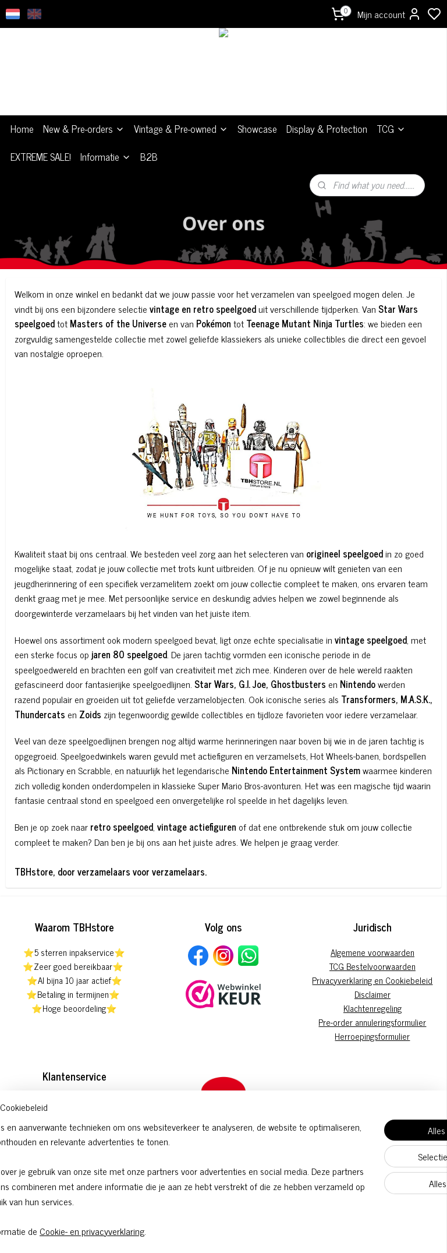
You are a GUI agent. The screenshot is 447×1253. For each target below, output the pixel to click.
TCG (391, 129)
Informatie (105, 157)
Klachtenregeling (372, 1008)
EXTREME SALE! (40, 157)
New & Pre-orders (84, 129)
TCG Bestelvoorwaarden (372, 966)
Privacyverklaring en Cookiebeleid (372, 980)
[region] (146, 1164)
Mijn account (389, 14)
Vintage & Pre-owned (181, 129)
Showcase (257, 129)
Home (22, 129)
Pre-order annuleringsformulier (372, 1022)
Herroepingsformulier (372, 1036)
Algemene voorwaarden (372, 952)
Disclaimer (372, 994)
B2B (149, 157)
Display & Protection (326, 129)
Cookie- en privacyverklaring (182, 1230)
